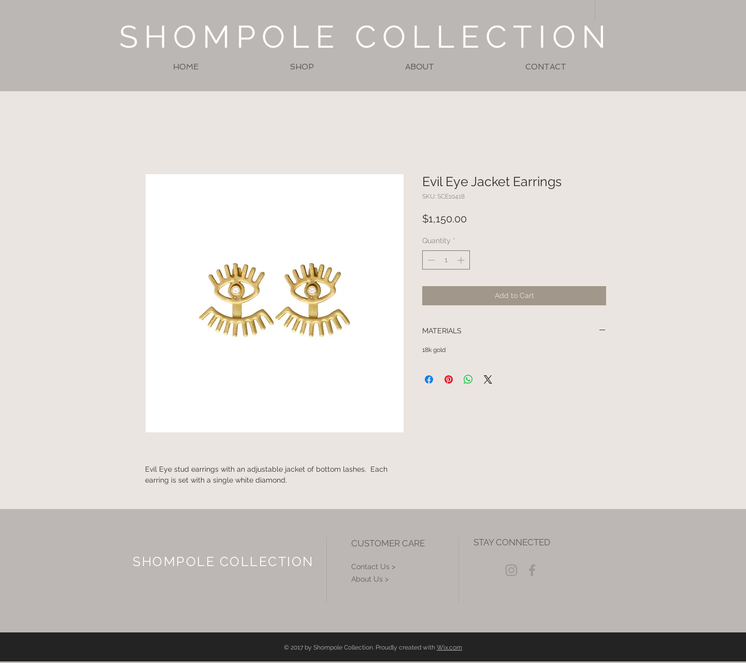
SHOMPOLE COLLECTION (365, 37)
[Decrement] (430, 260)
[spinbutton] (446, 260)
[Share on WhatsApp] (468, 379)
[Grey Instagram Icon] (511, 570)
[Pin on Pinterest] (448, 379)
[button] (302, 67)
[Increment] (461, 260)
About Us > (370, 579)
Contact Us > (373, 566)
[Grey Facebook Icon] (532, 570)
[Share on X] (488, 379)
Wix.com (449, 647)
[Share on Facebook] (429, 379)
